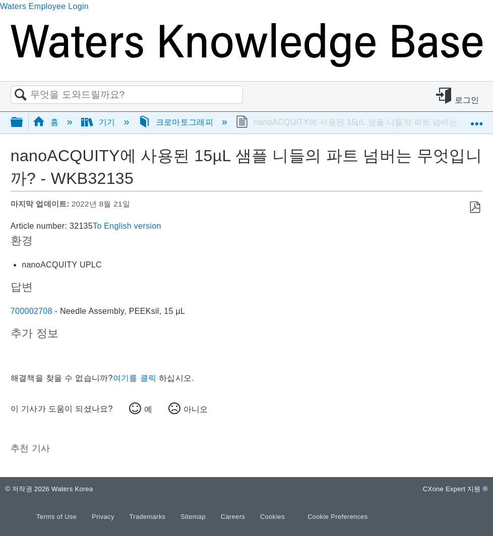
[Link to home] (246, 64)
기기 (99, 122)
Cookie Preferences (337, 516)
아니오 (195, 409)
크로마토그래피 (177, 122)
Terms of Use (57, 516)
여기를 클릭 (134, 378)
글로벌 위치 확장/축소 (476, 119)
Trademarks (149, 516)
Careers (234, 516)
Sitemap (194, 516)
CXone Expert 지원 (455, 489)
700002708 (31, 311)
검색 (21, 95)
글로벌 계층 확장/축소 (23, 122)
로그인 (467, 100)
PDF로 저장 (474, 208)
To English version (127, 226)
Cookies (272, 516)
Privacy (104, 516)
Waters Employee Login (44, 6)
